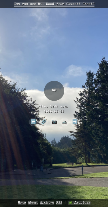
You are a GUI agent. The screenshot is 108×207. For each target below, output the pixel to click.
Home (22, 203)
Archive (47, 203)
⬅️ (33, 121)
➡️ (74, 121)
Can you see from (54, 4)
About (33, 203)
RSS (59, 203)
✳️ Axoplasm (79, 203)
